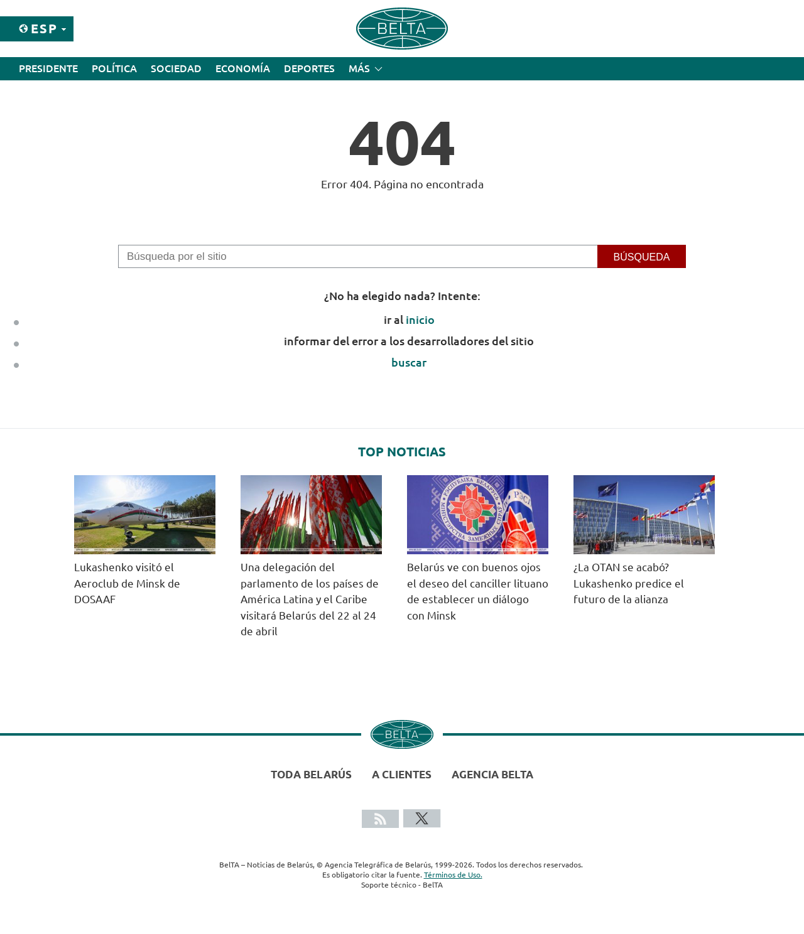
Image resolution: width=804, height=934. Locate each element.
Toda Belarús (311, 774)
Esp (44, 28)
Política (114, 68)
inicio (420, 319)
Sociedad (176, 68)
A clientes (402, 774)
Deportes (309, 68)
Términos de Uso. (453, 875)
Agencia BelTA (492, 774)
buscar (408, 362)
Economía (242, 68)
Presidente (48, 68)
